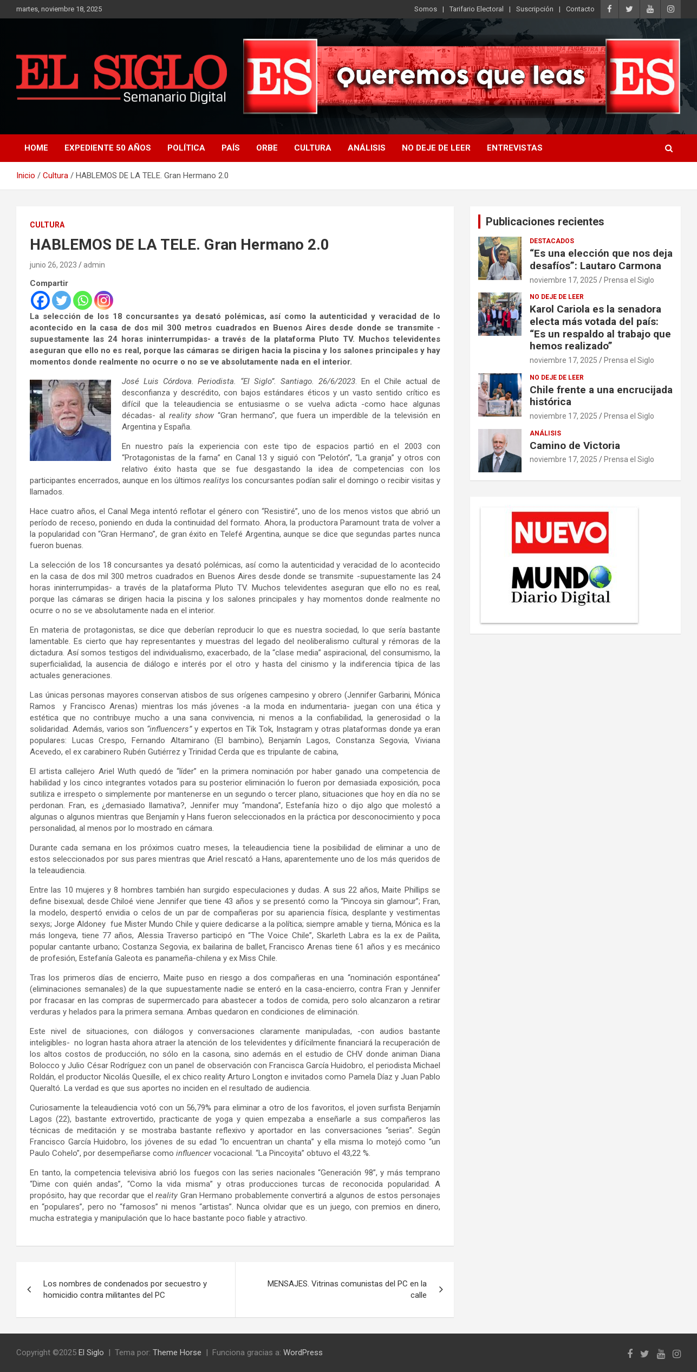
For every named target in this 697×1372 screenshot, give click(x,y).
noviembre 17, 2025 (563, 280)
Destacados (552, 241)
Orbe (267, 148)
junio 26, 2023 (53, 265)
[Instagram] (103, 300)
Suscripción (534, 9)
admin (94, 265)
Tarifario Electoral (477, 9)
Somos (425, 9)
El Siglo (91, 1352)
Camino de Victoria (575, 445)
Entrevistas (515, 148)
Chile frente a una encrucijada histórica (601, 395)
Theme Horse (177, 1352)
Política (186, 148)
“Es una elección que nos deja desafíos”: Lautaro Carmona (601, 259)
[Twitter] (61, 300)
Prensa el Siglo (629, 280)
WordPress (303, 1352)
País (231, 148)
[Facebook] (40, 300)
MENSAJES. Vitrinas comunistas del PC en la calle (347, 1289)
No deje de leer (436, 148)
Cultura (312, 148)
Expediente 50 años (107, 148)
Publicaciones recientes (545, 221)
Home (36, 148)
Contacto (580, 9)
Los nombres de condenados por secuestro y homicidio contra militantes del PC (125, 1289)
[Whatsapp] (82, 300)
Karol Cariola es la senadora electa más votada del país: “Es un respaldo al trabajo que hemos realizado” (600, 327)
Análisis (367, 148)
